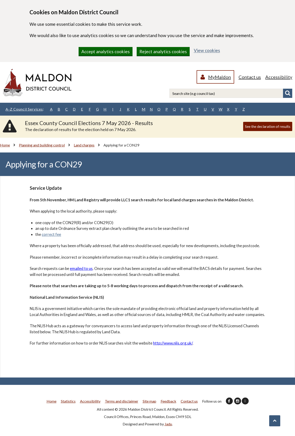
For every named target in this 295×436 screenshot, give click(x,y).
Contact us (250, 77)
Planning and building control (42, 145)
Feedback (168, 401)
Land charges (84, 145)
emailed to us (81, 268)
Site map (149, 401)
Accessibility (278, 77)
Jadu (168, 424)
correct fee (51, 234)
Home (5, 145)
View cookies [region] (207, 50)
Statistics (68, 401)
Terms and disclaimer (121, 401)
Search (287, 93)
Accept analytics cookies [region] (105, 51)
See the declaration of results (267, 126)
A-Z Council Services (25, 109)
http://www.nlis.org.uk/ (172, 343)
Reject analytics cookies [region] (163, 51)
